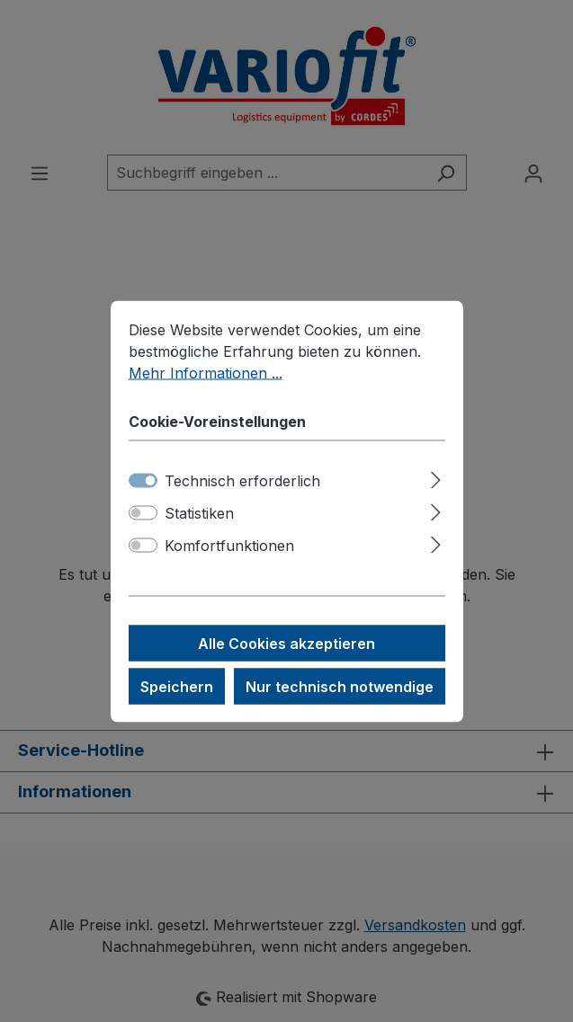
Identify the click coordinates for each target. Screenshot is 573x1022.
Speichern (176, 686)
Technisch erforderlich (242, 480)
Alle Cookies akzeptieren (286, 643)
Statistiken (199, 512)
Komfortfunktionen (229, 545)
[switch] (143, 512)
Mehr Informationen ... (205, 372)
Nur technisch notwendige (340, 686)
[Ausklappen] (435, 477)
